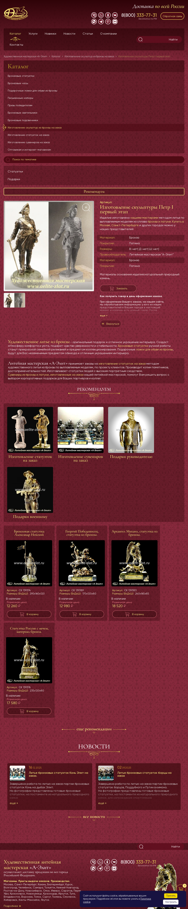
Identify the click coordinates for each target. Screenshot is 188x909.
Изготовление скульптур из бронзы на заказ (35, 127)
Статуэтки (15, 171)
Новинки (50, 33)
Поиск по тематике (20, 160)
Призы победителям (20, 105)
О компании (108, 33)
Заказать (121, 288)
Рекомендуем (94, 191)
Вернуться (112, 323)
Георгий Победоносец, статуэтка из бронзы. (81, 533)
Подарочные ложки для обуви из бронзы (32, 90)
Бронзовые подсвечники (23, 120)
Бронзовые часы (18, 83)
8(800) (139, 15)
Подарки (14, 179)
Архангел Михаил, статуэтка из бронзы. (135, 533)
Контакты (16, 44)
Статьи (88, 33)
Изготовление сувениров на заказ (29, 142)
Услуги (32, 33)
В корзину (33, 614)
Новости (69, 33)
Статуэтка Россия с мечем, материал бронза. (29, 630)
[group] (49, 246)
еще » (103, 315)
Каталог (15, 33)
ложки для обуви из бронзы (154, 349)
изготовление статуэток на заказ (122, 363)
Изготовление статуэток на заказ (28, 134)
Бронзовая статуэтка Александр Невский (29, 533)
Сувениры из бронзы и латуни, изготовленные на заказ (45, 374)
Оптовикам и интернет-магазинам (29, 149)
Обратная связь (172, 16)
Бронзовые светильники (22, 112)
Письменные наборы (20, 97)
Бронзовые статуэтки (21, 75)
